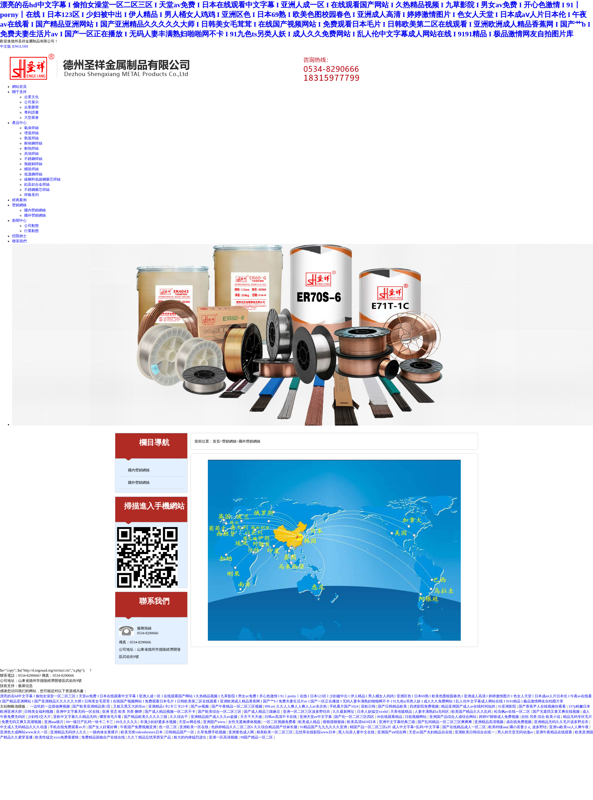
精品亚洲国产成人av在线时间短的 (468, 706)
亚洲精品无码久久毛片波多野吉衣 (561, 722)
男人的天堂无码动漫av (515, 732)
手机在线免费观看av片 (68, 727)
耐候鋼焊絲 (33, 143)
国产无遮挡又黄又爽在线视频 (556, 711)
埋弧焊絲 (31, 133)
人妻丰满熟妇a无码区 (432, 711)
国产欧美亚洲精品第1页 (91, 706)
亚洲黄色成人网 (241, 732)
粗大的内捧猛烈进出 (190, 737)
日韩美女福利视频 (39, 711)
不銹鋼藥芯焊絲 (37, 190)
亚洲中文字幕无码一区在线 (78, 711)
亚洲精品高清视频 (489, 722)
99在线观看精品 (390, 717)
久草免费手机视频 (212, 732)
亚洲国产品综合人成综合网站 (453, 717)
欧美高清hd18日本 (362, 722)
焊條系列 (31, 195)
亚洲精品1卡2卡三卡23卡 (168, 706)
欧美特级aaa (498, 727)
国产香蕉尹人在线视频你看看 (543, 706)
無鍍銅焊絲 (33, 164)
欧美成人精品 (309, 722)
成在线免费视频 (519, 722)
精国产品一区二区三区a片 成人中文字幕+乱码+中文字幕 (395, 727)
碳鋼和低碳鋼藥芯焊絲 (42, 179)
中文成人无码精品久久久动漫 (24, 727)
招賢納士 (19, 236)
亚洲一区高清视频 (224, 737)
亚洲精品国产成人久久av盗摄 (214, 717)
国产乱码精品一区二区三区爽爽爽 (445, 722)
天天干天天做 (251, 717)
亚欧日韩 (368, 706)
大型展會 (31, 117)
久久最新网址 (344, 711)
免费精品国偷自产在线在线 (103, 737)
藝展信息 (25, 686)
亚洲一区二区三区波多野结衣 (307, 711)
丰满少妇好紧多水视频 (158, 722)
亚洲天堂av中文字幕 (316, 717)
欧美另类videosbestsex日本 (142, 732)
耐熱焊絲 (31, 148)
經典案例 (19, 200)
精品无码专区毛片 (577, 717)
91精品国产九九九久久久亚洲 (324, 727)
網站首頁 (19, 87)
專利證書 (31, 112)
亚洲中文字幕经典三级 (397, 722)
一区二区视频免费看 (280, 722)
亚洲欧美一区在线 (194, 727)
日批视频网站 (416, 717)
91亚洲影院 (507, 706)
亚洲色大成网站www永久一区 (24, 732)
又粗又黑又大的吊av (129, 706)
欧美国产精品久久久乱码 (471, 711)
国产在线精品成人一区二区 (464, 727)
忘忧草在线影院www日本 (316, 732)
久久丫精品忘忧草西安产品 (149, 737)
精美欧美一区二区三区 (275, 732)
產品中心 (19, 123)
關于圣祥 (19, 92)
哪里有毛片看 (111, 717)
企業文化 (31, 97)
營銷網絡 (19, 205)
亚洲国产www (214, 722)
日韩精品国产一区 (180, 732)
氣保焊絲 (31, 128)
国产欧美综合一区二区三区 (220, 711)
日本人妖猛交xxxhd (373, 711)
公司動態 (31, 226)
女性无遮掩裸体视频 (245, 722)
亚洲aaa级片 (54, 722)
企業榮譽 (31, 107)
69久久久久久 (127, 722)
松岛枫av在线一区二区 (512, 711)
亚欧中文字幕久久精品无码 (75, 717)
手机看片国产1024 (344, 706)
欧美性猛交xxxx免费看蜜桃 (57, 737)
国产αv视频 (200, 706)
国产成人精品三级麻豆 (262, 711)
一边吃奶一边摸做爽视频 (50, 706)
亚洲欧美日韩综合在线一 (475, 732)
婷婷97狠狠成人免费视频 (499, 717)
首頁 (216, 441)
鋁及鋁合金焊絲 (37, 184)
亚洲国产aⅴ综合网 (392, 732)
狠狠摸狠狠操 (334, 722)
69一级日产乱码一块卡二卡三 (90, 722)
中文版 (5, 46)
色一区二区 (168, 727)
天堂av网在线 (190, 722)
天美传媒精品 (401, 711)
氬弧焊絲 (31, 138)
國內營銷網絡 (35, 210)
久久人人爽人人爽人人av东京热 (302, 706)
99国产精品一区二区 (257, 737)
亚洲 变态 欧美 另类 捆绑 (122, 711)
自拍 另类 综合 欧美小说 (541, 717)
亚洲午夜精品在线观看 (554, 732)
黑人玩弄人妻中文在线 (356, 732)
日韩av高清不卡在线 (281, 717)
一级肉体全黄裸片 (104, 732)
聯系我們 (19, 241)
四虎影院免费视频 (425, 706)
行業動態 (31, 231)
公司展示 (31, 102)
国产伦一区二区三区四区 (354, 717)
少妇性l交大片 (39, 717)
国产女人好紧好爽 (103, 727)
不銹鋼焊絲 (33, 159)
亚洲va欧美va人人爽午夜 (569, 727)
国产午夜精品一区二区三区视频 (237, 706)
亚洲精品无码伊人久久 (68, 732)
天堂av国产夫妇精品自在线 (431, 732)
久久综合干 (179, 717)
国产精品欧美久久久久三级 (146, 717)
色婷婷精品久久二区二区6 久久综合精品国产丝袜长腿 (254, 727)
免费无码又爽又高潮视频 (22, 722)
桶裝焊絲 (31, 169)
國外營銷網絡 (35, 215)
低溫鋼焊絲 (33, 174)
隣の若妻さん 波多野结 (528, 727)
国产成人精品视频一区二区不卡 (170, 711)
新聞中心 (19, 220)
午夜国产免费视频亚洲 (138, 727)
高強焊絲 (31, 153)
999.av (269, 706)
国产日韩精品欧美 (393, 706)
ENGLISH (20, 46)
